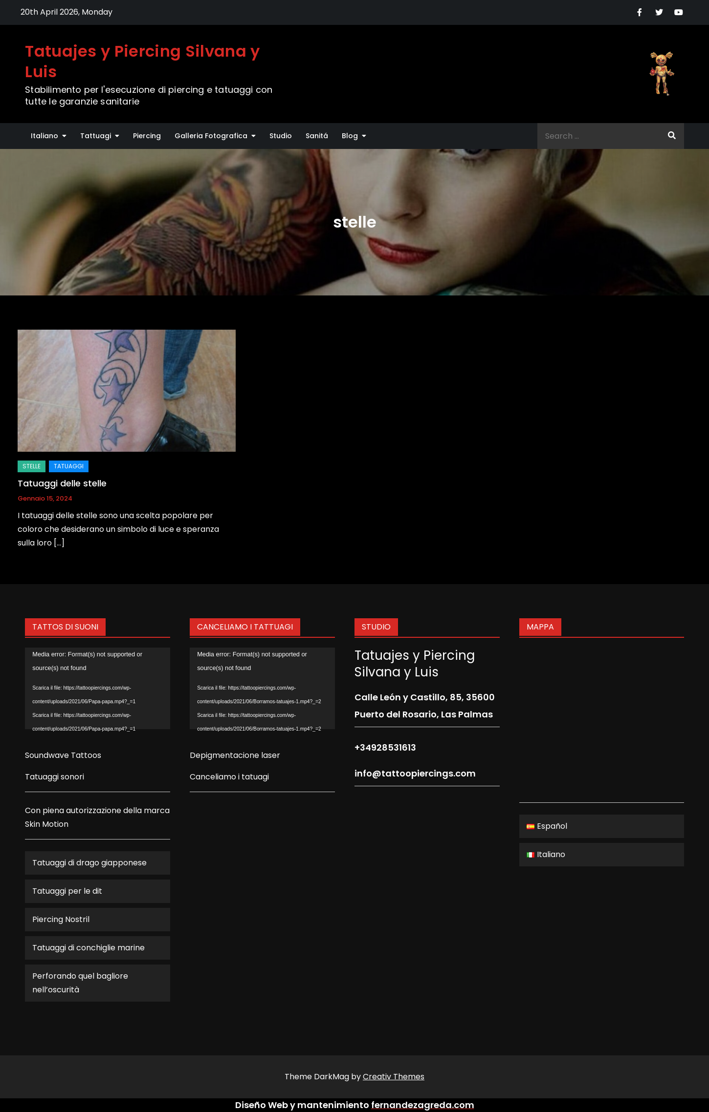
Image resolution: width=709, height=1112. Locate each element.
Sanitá (317, 136)
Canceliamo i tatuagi (229, 776)
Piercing (147, 136)
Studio (280, 136)
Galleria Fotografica (211, 136)
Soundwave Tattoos (63, 755)
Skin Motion (46, 824)
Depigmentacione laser (235, 755)
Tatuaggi (69, 466)
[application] (97, 688)
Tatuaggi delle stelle (62, 483)
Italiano (44, 136)
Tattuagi (95, 136)
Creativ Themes (393, 1076)
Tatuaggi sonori (54, 776)
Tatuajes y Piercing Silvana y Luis (142, 61)
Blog (350, 136)
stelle (31, 466)
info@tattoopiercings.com (415, 773)
